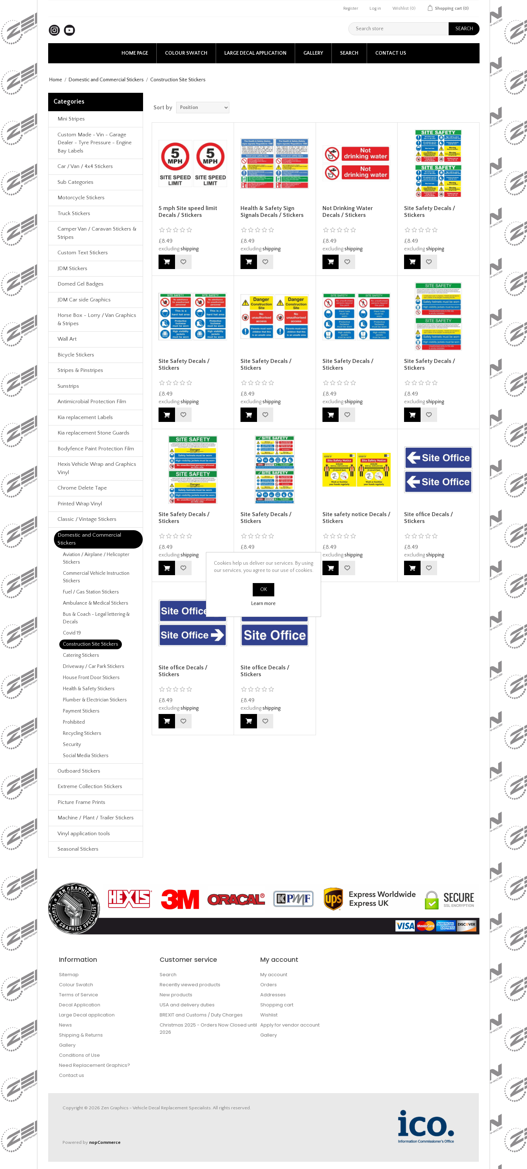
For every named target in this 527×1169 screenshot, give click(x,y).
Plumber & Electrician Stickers (95, 700)
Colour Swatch (186, 53)
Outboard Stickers (79, 771)
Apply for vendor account (290, 1025)
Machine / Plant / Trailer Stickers (96, 818)
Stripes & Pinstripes (80, 370)
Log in (375, 8)
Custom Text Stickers (83, 253)
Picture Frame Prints (81, 802)
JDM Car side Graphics (84, 300)
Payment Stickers (81, 711)
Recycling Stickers (82, 733)
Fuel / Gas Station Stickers (91, 592)
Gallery (313, 53)
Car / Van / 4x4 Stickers (85, 166)
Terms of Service (78, 994)
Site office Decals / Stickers (428, 517)
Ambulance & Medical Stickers (95, 603)
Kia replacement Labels (85, 417)
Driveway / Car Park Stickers (93, 666)
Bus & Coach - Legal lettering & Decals (96, 618)
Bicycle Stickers (76, 355)
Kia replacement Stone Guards (93, 433)
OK (263, 589)
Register (350, 8)
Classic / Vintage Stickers (87, 519)
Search (349, 53)
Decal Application (79, 1004)
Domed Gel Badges (81, 284)
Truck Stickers (74, 213)
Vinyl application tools (84, 834)
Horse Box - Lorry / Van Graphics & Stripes (97, 319)
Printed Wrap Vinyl (80, 504)
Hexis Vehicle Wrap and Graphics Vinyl (97, 468)
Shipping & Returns (81, 1035)
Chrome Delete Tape (82, 488)
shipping (189, 249)
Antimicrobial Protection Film (92, 402)
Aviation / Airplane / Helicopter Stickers (96, 558)
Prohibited (74, 722)
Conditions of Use (79, 1055)
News (65, 1025)
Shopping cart (276, 1004)
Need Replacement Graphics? (94, 1065)
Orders (268, 984)
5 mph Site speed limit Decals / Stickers (188, 211)
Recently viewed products (190, 984)
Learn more (263, 603)
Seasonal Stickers (78, 849)
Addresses (273, 994)
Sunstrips (68, 386)
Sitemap (69, 974)
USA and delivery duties (187, 1004)
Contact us (390, 53)
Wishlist (269, 1014)
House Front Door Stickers (91, 678)
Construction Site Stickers (90, 644)
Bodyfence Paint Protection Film (96, 449)
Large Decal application (255, 53)
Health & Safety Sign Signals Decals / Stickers (271, 211)
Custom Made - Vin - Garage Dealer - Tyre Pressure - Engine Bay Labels (95, 143)
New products (176, 994)
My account (273, 974)
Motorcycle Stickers (81, 198)
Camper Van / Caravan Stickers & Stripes (97, 233)
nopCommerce (104, 1142)
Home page (135, 53)
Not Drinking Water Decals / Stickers (347, 211)
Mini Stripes (71, 119)
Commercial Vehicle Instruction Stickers (96, 577)
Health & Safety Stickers (89, 689)
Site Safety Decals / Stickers (429, 211)
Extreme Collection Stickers (90, 786)
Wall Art (67, 339)
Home (55, 80)
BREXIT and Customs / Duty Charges (201, 1014)
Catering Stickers (81, 655)
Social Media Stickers (86, 756)
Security (72, 744)
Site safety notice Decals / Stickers (356, 517)
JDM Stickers (72, 268)
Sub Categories (75, 182)
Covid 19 (72, 633)
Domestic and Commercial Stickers (106, 80)
